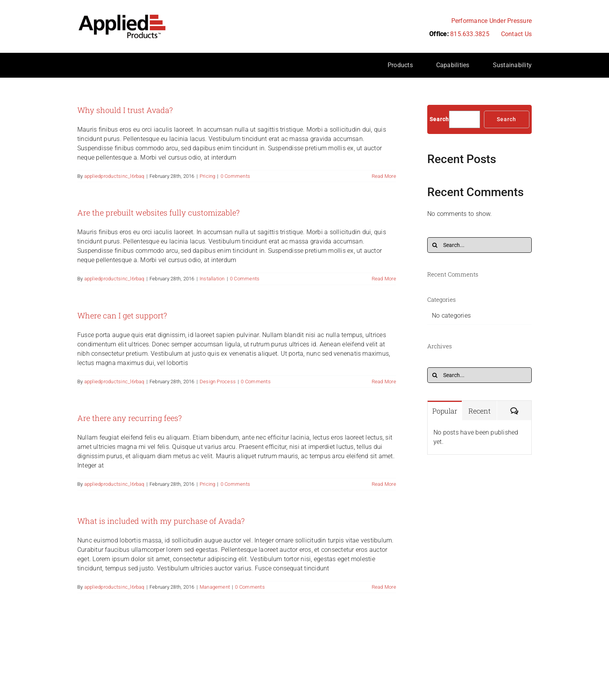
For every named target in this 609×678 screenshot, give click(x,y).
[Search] (435, 245)
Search (439, 119)
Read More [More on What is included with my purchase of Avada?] (384, 587)
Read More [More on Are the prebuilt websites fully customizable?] (384, 279)
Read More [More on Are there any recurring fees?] (384, 484)
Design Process (218, 381)
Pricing (208, 176)
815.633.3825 (469, 34)
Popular (444, 410)
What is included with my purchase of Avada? (161, 521)
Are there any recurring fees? (129, 418)
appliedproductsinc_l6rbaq (114, 176)
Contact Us (516, 34)
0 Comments (235, 176)
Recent (479, 410)
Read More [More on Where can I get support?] (384, 381)
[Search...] (479, 245)
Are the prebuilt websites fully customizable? (158, 212)
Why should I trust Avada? (125, 110)
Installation (212, 279)
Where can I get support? (122, 315)
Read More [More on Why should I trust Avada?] (384, 176)
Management (215, 587)
